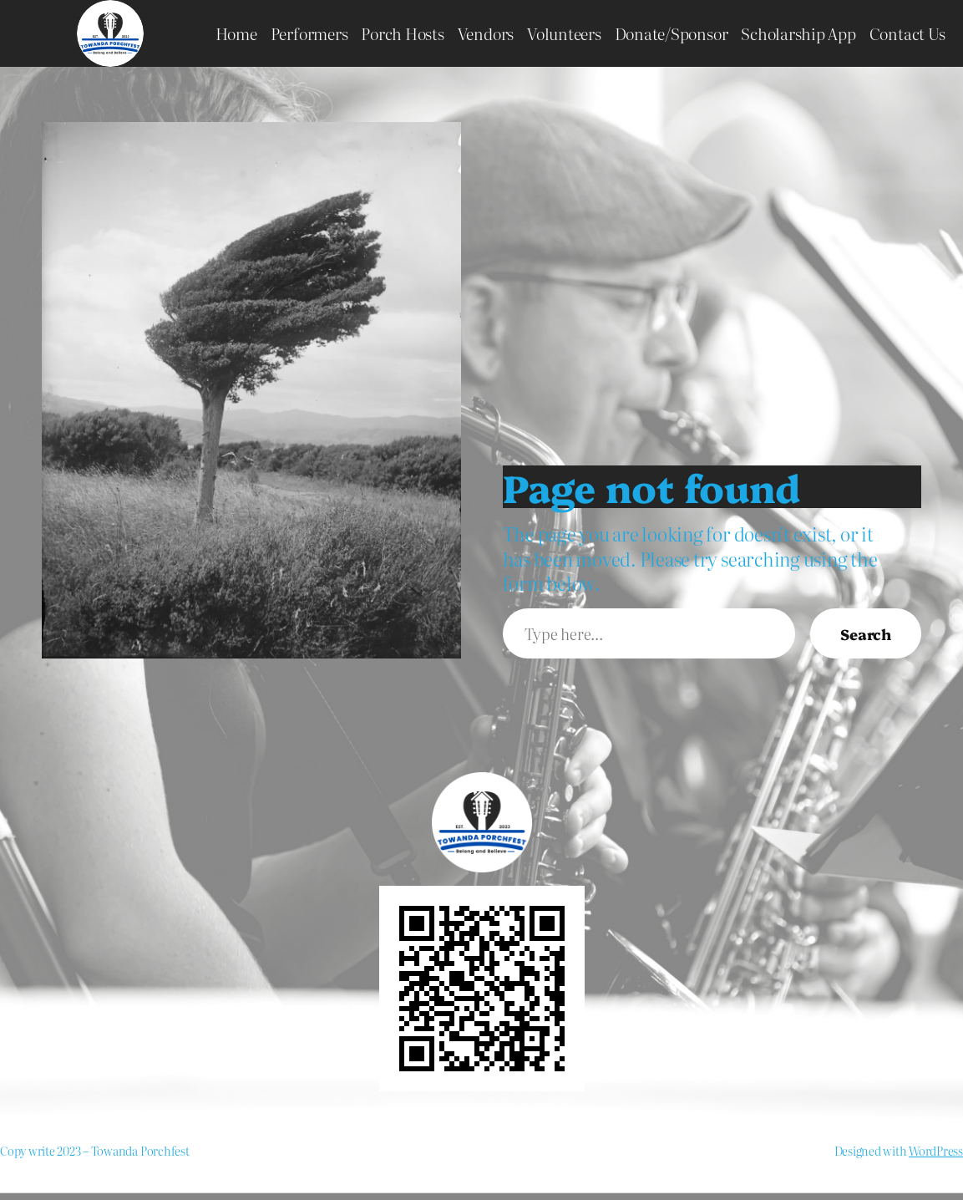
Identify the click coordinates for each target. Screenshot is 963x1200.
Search (865, 633)
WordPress (936, 1150)
